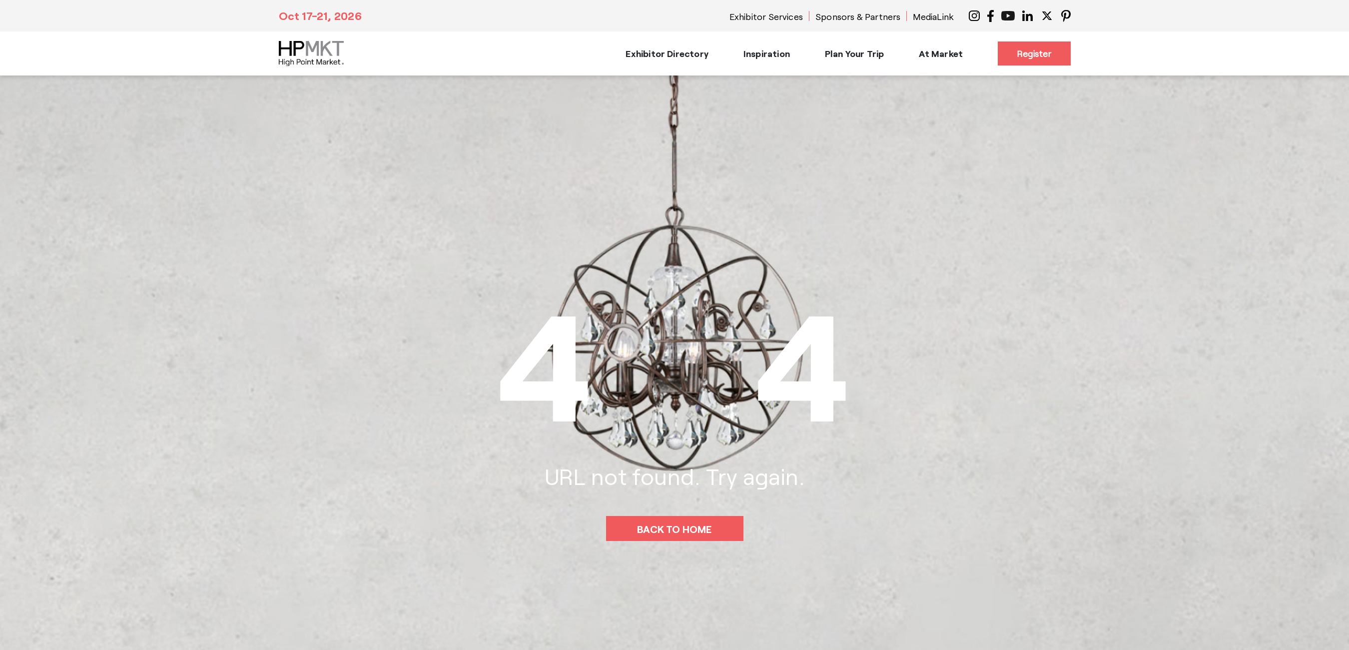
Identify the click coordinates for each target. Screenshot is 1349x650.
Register (1034, 53)
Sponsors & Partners (857, 16)
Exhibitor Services (766, 16)
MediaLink (933, 16)
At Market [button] (941, 53)
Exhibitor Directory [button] (667, 53)
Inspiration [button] (766, 53)
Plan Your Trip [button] (854, 53)
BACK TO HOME (674, 529)
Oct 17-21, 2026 (320, 15)
